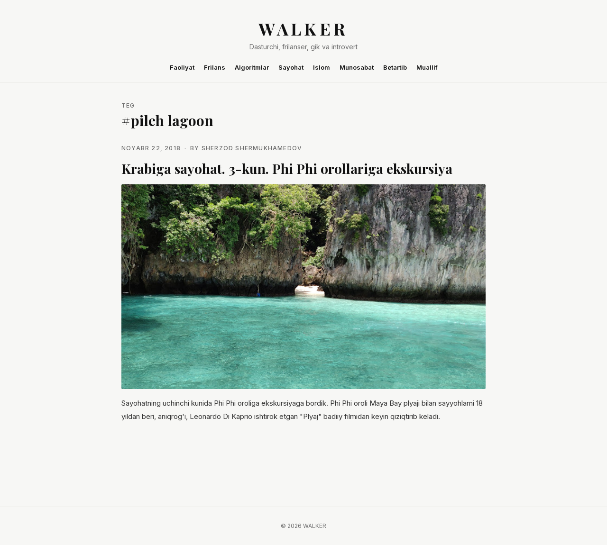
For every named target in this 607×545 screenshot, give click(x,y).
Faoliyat (182, 67)
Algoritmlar (252, 67)
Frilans (214, 67)
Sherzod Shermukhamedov (252, 148)
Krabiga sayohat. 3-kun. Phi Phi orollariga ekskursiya (286, 168)
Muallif (427, 67)
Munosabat (357, 67)
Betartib (395, 67)
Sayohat (291, 67)
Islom (321, 67)
